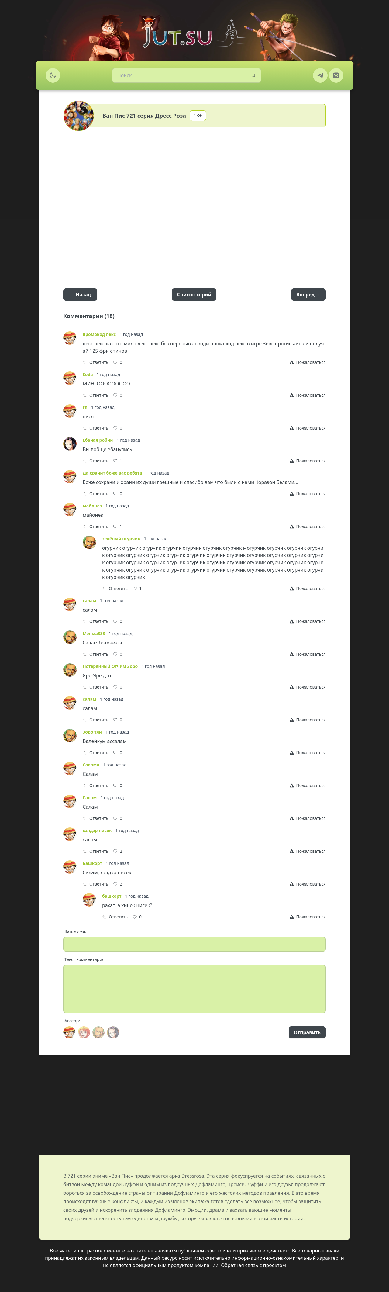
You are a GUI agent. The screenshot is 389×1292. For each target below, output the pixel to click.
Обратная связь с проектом (253, 1265)
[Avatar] (69, 1032)
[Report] (308, 362)
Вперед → (308, 294)
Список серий (194, 294)
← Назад (80, 294)
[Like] (117, 362)
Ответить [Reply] (95, 362)
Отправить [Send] (307, 1032)
